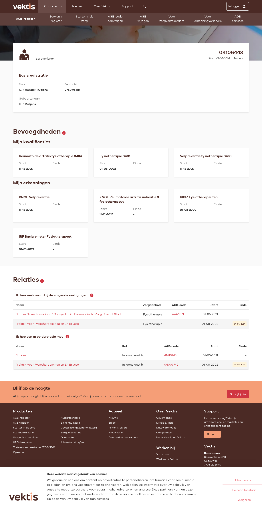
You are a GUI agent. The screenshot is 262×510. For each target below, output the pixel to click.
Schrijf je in (238, 394)
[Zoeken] (144, 6)
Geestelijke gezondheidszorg (79, 427)
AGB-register (21, 417)
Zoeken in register (56, 19)
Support (127, 6)
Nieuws (77, 6)
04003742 (171, 364)
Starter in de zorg (84, 19)
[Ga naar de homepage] (24, 6)
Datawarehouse (166, 427)
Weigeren (227, 483)
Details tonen (200, 503)
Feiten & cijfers (118, 427)
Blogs (112, 422)
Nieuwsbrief (116, 432)
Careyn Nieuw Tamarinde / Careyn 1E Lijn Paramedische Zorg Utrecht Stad (68, 314)
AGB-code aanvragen (115, 19)
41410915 (170, 355)
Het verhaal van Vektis (170, 437)
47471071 (178, 314)
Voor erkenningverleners (208, 19)
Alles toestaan (227, 464)
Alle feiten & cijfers (72, 442)
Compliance (164, 432)
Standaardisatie (23, 432)
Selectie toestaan (227, 474)
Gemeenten (68, 437)
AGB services (237, 19)
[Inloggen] (237, 6)
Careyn (20, 355)
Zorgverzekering (71, 432)
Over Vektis (102, 6)
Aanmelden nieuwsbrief (123, 437)
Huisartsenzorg (70, 417)
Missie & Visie (164, 422)
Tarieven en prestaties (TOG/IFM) (34, 447)
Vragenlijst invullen (25, 437)
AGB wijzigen (143, 19)
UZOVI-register (22, 442)
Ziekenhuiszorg (70, 422)
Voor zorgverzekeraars (171, 19)
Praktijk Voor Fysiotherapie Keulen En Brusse (47, 323)
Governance (164, 417)
